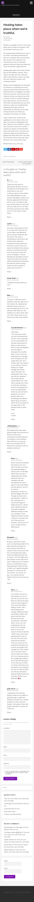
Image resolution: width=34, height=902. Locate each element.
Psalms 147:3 (12, 143)
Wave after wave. (10, 811)
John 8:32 (19, 143)
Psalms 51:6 (16, 49)
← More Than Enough (8, 162)
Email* (13, 870)
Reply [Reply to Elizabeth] (9, 583)
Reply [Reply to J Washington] (9, 452)
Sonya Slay (7, 845)
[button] (32, 3)
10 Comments (7, 40)
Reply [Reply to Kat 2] (13, 682)
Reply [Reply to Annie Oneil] (9, 288)
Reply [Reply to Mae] (9, 321)
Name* (13, 863)
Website (6, 763)
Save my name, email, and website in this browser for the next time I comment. (17, 773)
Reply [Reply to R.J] (9, 217)
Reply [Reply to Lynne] (9, 271)
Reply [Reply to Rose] (13, 531)
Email (5, 755)
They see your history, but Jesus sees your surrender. (16, 835)
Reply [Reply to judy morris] (9, 712)
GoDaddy (17, 894)
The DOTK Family (7, 38)
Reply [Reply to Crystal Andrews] (13, 419)
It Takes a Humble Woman (12, 814)
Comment (7, 728)
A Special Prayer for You (12, 808)
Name (5, 747)
